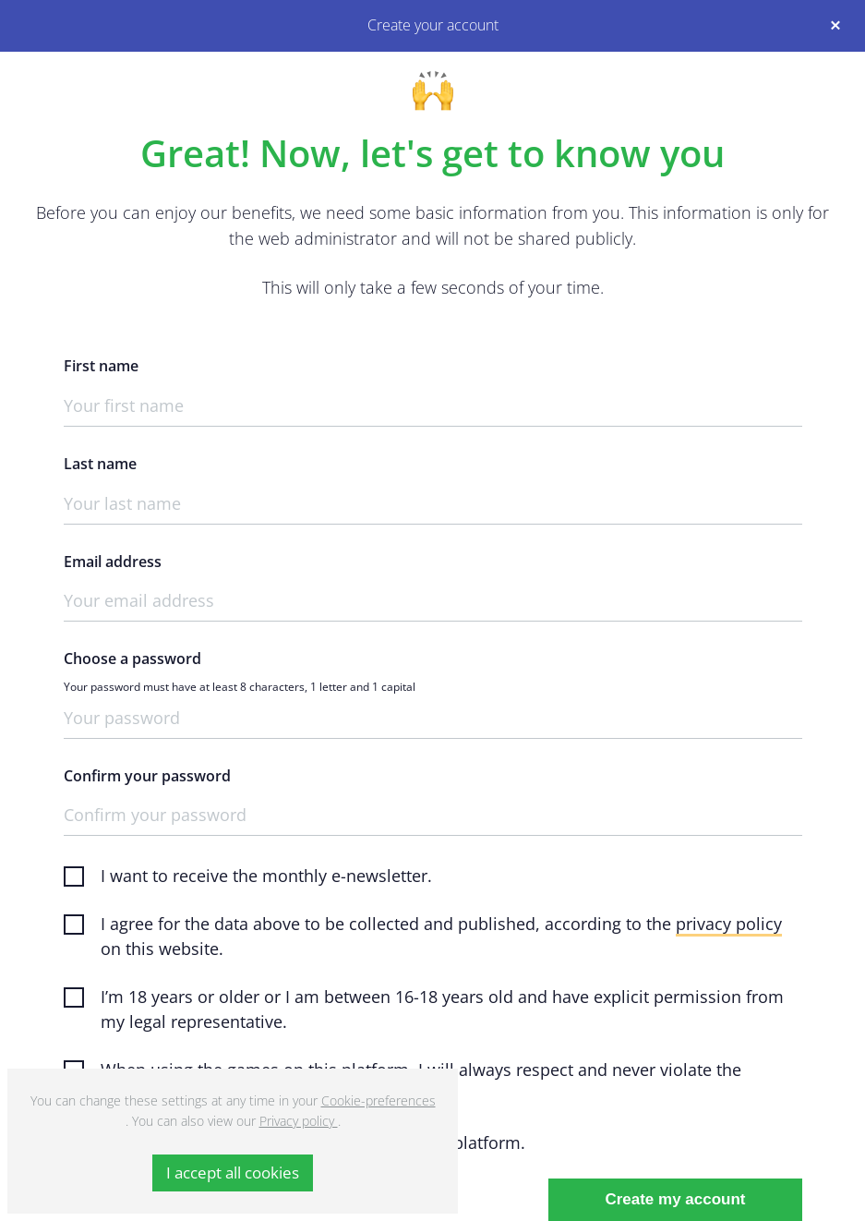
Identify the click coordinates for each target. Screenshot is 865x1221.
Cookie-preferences (378, 1100)
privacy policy (729, 924)
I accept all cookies (232, 1172)
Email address (113, 562)
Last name (100, 464)
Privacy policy (298, 1121)
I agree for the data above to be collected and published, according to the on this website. (441, 936)
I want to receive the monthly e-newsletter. (266, 875)
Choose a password (132, 659)
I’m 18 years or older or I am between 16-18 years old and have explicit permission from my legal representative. (442, 1009)
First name (101, 366)
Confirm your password (147, 776)
